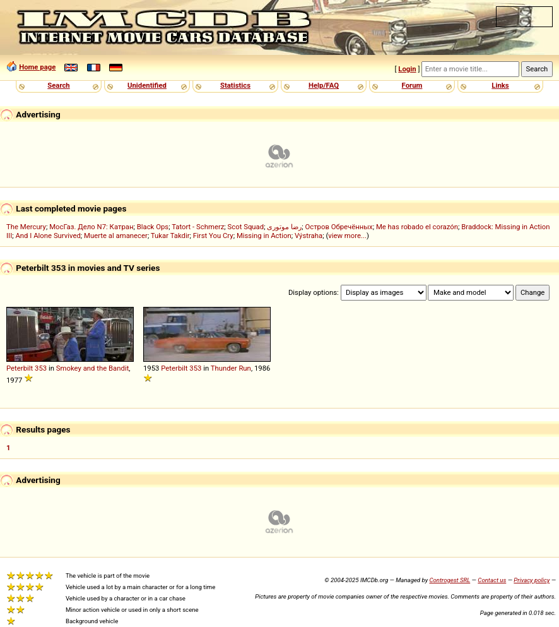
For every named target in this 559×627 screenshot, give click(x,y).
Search (58, 85)
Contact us (492, 579)
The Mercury (26, 226)
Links (500, 85)
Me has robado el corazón (417, 226)
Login (407, 68)
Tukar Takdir (170, 235)
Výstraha (308, 235)
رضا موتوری (284, 226)
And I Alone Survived (47, 235)
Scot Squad (246, 226)
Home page (37, 67)
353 (41, 368)
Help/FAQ (324, 85)
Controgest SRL (449, 579)
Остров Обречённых (338, 226)
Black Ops (152, 226)
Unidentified (147, 85)
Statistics (235, 85)
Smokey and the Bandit (92, 368)
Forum (412, 85)
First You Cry (213, 235)
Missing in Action (264, 235)
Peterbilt (19, 368)
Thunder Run (231, 368)
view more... (347, 235)
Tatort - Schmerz (198, 226)
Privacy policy (532, 579)
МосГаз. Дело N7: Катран (91, 226)
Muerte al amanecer (116, 235)
